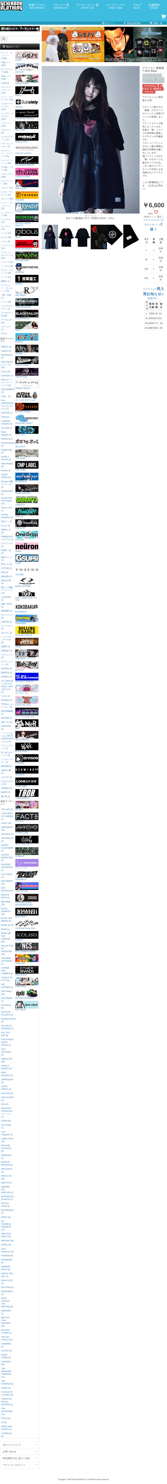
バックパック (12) (7, 246)
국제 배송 (148, 92)
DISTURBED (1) (6, 999)
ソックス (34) (7, 266)
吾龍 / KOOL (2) (6, 605)
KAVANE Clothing (26, 408)
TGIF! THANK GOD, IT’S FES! (26, 595)
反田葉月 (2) (6, 677)
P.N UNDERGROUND (26, 161)
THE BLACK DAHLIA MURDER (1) (7, 1402)
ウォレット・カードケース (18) (7, 255)
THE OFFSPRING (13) (6, 1411)
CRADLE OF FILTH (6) (6, 979)
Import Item (26, 959)
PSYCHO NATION (26, 150)
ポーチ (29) (6, 237)
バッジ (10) (6, 302)
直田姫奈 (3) (6, 650)
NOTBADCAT (26, 478)
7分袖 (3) (5, 83)
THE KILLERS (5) (7, 1098)
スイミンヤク (26, 864)
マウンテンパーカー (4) (7, 145)
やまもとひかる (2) (7, 782)
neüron (26, 547)
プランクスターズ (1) (7, 746)
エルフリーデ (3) (7, 544)
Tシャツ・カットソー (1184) (6, 55)
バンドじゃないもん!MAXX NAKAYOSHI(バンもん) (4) (7, 737)
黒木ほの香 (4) (6, 581)
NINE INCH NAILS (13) (6, 1235)
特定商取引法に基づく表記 (20, 1458)
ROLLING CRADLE (26, 631)
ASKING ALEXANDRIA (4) (7, 848)
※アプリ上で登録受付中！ (153, 294)
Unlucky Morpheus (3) (7, 516)
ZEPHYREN (26, 913)
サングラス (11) (6, 220)
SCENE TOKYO (26, 80)
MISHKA (26, 806)
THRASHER (26, 620)
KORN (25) (6, 1121)
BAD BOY (26, 666)
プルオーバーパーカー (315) (7, 106)
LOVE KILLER (26, 887)
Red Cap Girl (26, 184)
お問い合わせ (20, 1451)
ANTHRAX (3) (7, 834)
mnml (26, 326)
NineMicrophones (26, 489)
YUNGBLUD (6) (6, 1434)
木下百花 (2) (6, 568)
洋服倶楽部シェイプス (26, 654)
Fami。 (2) (5, 396)
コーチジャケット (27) (7, 138)
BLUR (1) (5, 929)
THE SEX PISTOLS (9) (6, 1338)
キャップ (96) (7, 199)
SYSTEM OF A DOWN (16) (7, 1393)
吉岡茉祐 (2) (6, 788)
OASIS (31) (6, 1245)
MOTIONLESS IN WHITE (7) (7, 1197)
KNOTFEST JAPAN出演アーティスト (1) (7, 1112)
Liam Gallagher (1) (6, 1133)
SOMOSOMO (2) (7, 492)
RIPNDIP (26, 208)
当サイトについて (20, 1444)
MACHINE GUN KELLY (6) (6, 1148)
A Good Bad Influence (26, 115)
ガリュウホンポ (26, 841)
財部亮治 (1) (6, 672)
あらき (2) (5, 525)
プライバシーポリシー (20, 1464)
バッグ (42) (6, 233)
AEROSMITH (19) (7, 828)
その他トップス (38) (7, 168)
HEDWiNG (26, 771)
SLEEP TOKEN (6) (6, 1356)
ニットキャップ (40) (7, 213)
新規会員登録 (132, 23)
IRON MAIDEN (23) (7, 1074)
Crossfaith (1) (7, 375)
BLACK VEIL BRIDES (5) (6, 919)
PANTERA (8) (7, 1256)
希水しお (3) (6, 564)
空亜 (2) (4, 572)
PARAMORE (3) (6, 1261)
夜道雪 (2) (5, 792)
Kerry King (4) (7, 1093)
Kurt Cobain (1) (6, 1126)
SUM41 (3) (6, 1388)
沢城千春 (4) (6, 622)
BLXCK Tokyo (26, 748)
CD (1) (4, 333)
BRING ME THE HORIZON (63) (6, 937)
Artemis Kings (26, 373)
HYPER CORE (26, 829)
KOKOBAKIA (26, 608)
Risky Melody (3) (7, 465)
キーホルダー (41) (7, 321)
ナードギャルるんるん (26, 713)
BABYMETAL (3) (7, 356)
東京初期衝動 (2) (7, 712)
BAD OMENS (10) (7, 882)
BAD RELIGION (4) (7, 889)
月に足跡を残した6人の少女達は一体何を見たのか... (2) (7, 686)
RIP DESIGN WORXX (26, 994)
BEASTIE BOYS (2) (5, 896)
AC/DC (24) (6, 823)
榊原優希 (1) (6, 611)
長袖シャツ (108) (6, 77)
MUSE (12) (6, 1217)
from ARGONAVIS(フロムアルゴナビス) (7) (7, 404)
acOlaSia (26, 936)
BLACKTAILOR (26, 315)
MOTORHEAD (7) (7, 1211)
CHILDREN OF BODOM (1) (6, 961)
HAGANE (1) (6, 413)
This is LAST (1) (6, 509)
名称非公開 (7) (6, 771)
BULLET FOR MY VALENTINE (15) (7, 950)
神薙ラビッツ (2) (7, 558)
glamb (26, 91)
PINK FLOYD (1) (7, 1281)
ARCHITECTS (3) (7, 839)
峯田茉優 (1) (6, 766)
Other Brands (26, 971)
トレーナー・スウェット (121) (7, 90)
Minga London (26, 138)
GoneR (26, 643)
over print (26, 68)
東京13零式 (26, 443)
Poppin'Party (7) (6, 451)
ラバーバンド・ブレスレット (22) (7, 288)
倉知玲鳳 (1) (6, 576)
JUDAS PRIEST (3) (6, 1087)
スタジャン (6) (6, 131)
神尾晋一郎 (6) (6, 551)
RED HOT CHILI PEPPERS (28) (5, 1322)
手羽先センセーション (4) (7, 705)
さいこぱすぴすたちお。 (26, 396)
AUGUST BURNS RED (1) (7, 858)
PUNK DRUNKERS (26, 245)
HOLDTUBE (26, 983)
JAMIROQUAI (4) (7, 1080)
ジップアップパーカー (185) (7, 116)
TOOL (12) (5, 1418)
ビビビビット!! (26, 689)
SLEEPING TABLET (26, 419)
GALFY (26, 56)
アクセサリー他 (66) (7, 314)
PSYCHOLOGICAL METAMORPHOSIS (26, 900)
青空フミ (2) (6, 521)
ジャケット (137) (6, 124)
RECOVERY (26, 291)
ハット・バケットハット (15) (7, 206)
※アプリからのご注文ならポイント (153, 225)
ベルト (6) (5, 241)
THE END (26, 571)
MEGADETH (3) (6, 1170)
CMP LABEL (26, 466)
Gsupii (26, 559)
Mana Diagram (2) (6, 433)
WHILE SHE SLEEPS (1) (6, 1427)
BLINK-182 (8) (7, 925)
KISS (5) (4, 1104)
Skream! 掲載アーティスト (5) (7, 484)
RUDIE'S (26, 338)
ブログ (137, 6)
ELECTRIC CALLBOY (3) (7, 1013)
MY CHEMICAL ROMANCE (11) (6, 1225)
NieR (26, 724)
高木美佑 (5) (6, 668)
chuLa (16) (5, 371)
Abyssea (26, 350)
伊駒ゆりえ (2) (6, 531)
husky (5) (5, 417)
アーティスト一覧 (87, 6)
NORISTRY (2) (6, 727)
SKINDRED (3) (6, 1345)
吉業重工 (26, 280)
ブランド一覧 (61, 6)
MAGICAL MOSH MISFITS (26, 220)
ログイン (108, 23)
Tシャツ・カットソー (152, 75)
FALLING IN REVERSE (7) (7, 1027)
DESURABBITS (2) (7, 390)
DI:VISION (26, 759)
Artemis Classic (26, 361)
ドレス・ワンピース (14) (7, 193)
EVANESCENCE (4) (7, 1020)
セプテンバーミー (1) (7, 663)
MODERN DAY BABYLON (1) (7, 1190)
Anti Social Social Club (26, 924)
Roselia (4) (6, 470)
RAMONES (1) (6, 1312)
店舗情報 (153, 6)
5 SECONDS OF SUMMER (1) (7, 816)
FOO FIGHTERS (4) (6, 1052)
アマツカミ (26, 431)
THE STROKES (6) (7, 1382)
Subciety (26, 103)
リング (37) (6, 277)
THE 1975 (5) (7, 809)
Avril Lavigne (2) (6, 875)
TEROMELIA (26, 876)
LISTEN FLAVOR (26, 173)
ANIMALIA (26, 852)
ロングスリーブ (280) (7, 70)
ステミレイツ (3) (7, 656)
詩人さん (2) (6, 633)
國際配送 (157, 89)
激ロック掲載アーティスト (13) (7, 590)
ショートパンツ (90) (7, 182)
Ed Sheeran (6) (6, 1006)
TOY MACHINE (26, 257)
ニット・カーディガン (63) (7, 98)
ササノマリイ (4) (7, 616)
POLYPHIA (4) (7, 1287)
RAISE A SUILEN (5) (6, 458)
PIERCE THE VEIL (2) (7, 1275)
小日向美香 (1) (6, 598)
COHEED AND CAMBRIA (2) (7, 971)
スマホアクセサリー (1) (7, 307)
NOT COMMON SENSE (26, 948)
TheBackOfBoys (26, 794)
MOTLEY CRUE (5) (5, 1204)
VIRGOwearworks (26, 303)
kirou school (26, 1006)
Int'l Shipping (150, 86)
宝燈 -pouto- (26, 454)
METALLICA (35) (6, 1177)
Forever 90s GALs (26, 701)
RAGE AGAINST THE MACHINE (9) (7, 1302)
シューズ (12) (7, 262)
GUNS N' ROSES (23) (6, 1067)
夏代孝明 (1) (6, 718)
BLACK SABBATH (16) (5, 911)
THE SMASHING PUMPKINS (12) (6, 1372)
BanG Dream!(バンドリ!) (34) (7, 365)
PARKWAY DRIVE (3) (5, 1268)
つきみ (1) (5, 696)
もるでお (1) (6, 777)
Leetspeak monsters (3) (6, 422)
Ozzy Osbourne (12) (7, 1250)
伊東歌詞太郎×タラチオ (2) (7, 538)
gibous (26, 233)
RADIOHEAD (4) (7, 1292)
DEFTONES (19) (6, 992)
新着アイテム (37, 6)
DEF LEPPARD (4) (7, 985)
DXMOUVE (26, 524)
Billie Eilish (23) (5, 903)
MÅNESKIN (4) (6, 1156)
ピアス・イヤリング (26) (7, 271)
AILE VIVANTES (26, 736)
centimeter (26, 268)
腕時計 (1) (5, 281)
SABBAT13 (26, 501)
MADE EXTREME (26, 582)
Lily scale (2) (6, 428)
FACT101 (26, 817)
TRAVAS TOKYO (26, 385)
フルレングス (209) (7, 175)
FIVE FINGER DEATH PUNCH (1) (7, 1042)
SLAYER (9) (6, 1351)
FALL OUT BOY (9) (5, 1034)
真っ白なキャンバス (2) (7, 753)
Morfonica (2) (7, 439)
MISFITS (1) (6, 1183)
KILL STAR (26, 126)
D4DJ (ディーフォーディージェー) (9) (7, 382)
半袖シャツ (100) (6, 63)
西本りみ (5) (6, 722)
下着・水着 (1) (6, 296)
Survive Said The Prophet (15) (6, 501)
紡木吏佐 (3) (6, 700)
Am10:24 (26, 513)
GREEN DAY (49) (6, 1060)
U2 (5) (4, 1422)
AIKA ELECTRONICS (26, 678)
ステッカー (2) (6, 328)
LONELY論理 (26, 782)
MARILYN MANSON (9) (7, 1163)
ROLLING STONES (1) (6, 1331)
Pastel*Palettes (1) (7, 444)
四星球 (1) (5, 646)
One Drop (26, 536)
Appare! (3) (6, 351)
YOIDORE (26, 196)
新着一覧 (156, 23)
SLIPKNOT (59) (6, 1363)
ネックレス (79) (6, 227)
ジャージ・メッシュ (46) (7, 161)
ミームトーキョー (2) (7, 760)
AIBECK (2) (6, 347)
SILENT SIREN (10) (6, 476)
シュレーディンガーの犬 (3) (7, 640)
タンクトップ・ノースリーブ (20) (7, 153)
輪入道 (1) (5, 796)
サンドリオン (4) (7, 627)
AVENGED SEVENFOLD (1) (7, 867)
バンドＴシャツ (115, 6)
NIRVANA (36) (7, 1240)
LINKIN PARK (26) (7, 1140)
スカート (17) (7, 188)
